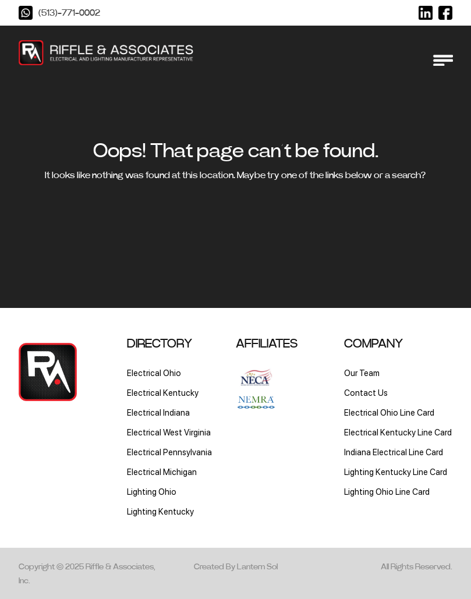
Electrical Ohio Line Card (389, 412)
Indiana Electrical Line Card (393, 452)
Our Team (362, 373)
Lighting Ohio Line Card (387, 492)
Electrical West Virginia (169, 432)
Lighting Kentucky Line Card (395, 472)
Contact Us (366, 393)
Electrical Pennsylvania (169, 452)
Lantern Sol (257, 567)
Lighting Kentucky (160, 511)
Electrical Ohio (154, 373)
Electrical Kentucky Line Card (398, 432)
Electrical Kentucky (163, 393)
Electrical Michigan (162, 472)
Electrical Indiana (158, 412)
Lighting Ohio (151, 492)
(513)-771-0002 (69, 12)
